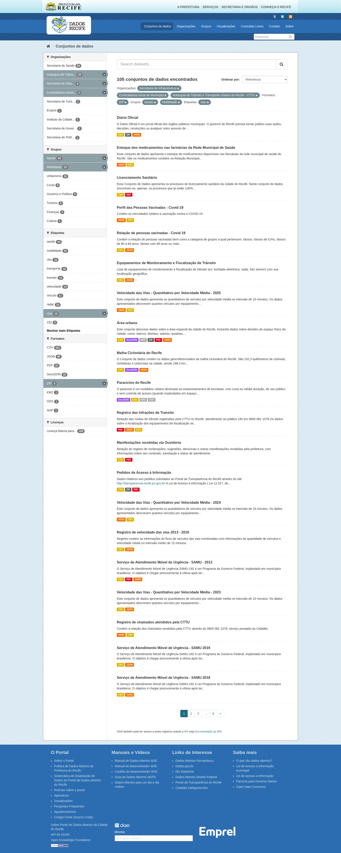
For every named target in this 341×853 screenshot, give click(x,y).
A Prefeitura (188, 7)
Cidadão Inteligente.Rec (192, 788)
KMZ (143, 399)
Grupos (206, 26)
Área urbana (127, 323)
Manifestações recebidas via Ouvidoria (149, 442)
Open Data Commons (251, 786)
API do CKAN (60, 834)
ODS (151, 399)
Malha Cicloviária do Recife (139, 353)
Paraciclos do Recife (134, 382)
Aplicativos (61, 795)
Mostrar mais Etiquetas (63, 330)
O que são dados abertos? (254, 760)
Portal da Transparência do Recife (199, 782)
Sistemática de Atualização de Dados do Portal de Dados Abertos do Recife (77, 780)
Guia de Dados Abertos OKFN (135, 777)
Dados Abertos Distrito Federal (196, 777)
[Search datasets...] (196, 64)
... (206, 713)
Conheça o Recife (276, 7)
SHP (143, 340)
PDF (128, 194)
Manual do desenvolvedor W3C (136, 766)
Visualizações (226, 26)
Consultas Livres (252, 26)
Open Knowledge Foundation (70, 840)
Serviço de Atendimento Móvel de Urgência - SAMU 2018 (163, 677)
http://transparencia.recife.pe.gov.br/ (141, 483)
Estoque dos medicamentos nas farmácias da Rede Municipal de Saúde (176, 147)
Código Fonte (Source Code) (73, 817)
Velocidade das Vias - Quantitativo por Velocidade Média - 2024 (169, 502)
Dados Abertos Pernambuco (195, 760)
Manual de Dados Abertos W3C (136, 760)
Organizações (186, 26)
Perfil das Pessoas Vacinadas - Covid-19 (150, 207)
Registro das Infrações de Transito (145, 412)
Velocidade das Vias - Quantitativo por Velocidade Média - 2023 (169, 592)
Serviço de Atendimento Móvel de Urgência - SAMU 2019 (163, 648)
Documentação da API (208, 731)
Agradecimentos (65, 811)
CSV (120, 134)
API (186, 731)
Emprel (217, 832)
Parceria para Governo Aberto (256, 781)
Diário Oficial (127, 117)
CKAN (122, 825)
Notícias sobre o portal (69, 790)
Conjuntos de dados (157, 26)
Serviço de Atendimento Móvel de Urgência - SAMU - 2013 (164, 562)
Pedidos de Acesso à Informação (144, 472)
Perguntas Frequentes (69, 806)
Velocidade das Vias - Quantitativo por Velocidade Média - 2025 (169, 293)
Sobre (290, 26)
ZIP (128, 134)
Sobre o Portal (64, 760)
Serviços (210, 7)
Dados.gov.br (184, 766)
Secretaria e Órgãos (240, 7)
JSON (137, 134)
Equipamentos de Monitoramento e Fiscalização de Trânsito (166, 263)
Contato (274, 26)
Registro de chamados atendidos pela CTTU (153, 622)
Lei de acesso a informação (254, 776)
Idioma (119, 832)
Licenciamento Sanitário (137, 177)
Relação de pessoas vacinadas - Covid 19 (151, 233)
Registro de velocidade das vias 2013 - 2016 (153, 532)
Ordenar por (230, 79)
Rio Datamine (185, 771)
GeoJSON (131, 340)
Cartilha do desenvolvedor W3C (136, 771)
